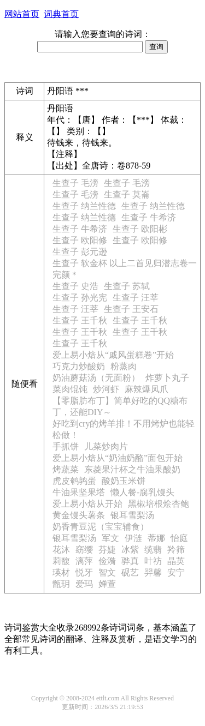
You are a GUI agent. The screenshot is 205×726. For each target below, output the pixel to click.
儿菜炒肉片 (106, 446)
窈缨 (84, 549)
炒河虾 (106, 389)
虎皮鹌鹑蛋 (74, 480)
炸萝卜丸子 (167, 377)
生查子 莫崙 (127, 194)
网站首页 (21, 14)
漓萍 (84, 561)
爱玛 (84, 584)
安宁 (176, 572)
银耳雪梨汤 (132, 515)
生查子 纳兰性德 (84, 206)
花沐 (61, 549)
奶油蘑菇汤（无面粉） (96, 377)
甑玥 (61, 584)
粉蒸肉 (123, 366)
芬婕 (107, 549)
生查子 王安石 (131, 309)
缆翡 (153, 549)
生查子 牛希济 (148, 217)
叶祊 (153, 561)
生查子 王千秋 (79, 320)
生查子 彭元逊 (79, 251)
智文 (107, 572)
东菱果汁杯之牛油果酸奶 (132, 469)
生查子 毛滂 (75, 183)
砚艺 (130, 572)
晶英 (176, 561)
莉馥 (61, 561)
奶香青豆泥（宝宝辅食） (100, 526)
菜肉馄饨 (69, 389)
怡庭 (179, 538)
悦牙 (84, 572)
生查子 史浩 (75, 286)
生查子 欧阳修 (79, 240)
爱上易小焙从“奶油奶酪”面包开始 (117, 458)
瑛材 (61, 572)
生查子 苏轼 (127, 286)
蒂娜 (156, 538)
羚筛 (176, 549)
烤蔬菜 (65, 469)
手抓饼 (65, 446)
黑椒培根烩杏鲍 (158, 503)
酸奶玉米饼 (123, 480)
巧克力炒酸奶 (78, 366)
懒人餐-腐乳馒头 (142, 492)
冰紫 (130, 549)
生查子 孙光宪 (79, 297)
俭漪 (107, 561)
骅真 (130, 561)
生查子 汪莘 (136, 297)
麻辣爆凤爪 (146, 389)
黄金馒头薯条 (78, 515)
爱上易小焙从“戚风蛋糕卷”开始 (113, 354)
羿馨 (153, 572)
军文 (110, 538)
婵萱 (107, 584)
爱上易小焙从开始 (87, 503)
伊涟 (133, 538)
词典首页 (61, 14)
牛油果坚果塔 (78, 492)
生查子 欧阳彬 (140, 228)
